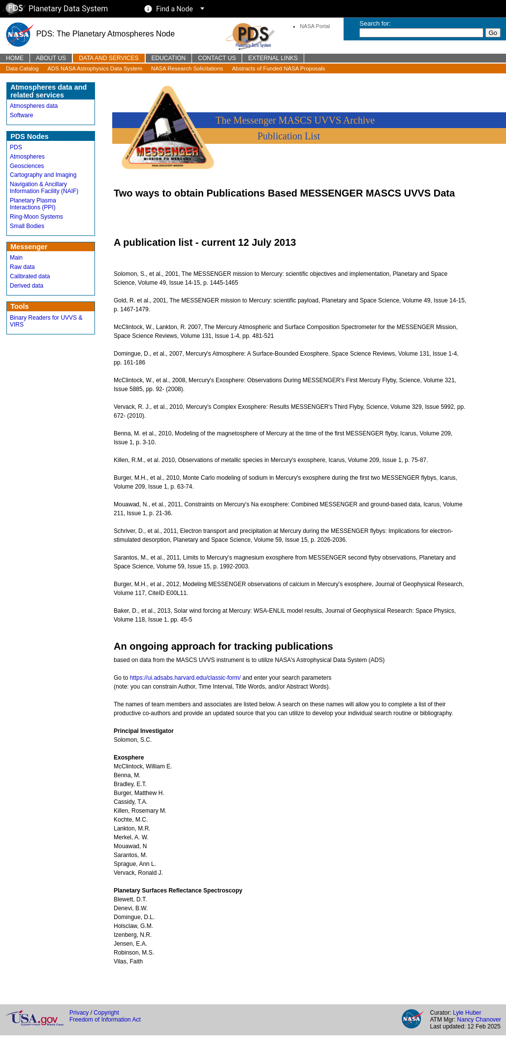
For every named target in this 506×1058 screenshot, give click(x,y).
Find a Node (174, 9)
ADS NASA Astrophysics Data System (95, 68)
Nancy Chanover (479, 1019)
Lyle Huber (467, 1012)
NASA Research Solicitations (187, 68)
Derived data (26, 285)
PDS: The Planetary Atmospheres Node (89, 34)
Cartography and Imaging (43, 174)
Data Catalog (22, 68)
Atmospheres (27, 156)
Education (169, 58)
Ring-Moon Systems (36, 216)
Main (16, 257)
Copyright (106, 1012)
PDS (16, 147)
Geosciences (27, 166)
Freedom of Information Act (105, 1019)
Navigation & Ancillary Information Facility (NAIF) (44, 188)
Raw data (22, 267)
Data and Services (108, 58)
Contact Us (217, 58)
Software (21, 115)
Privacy (79, 1012)
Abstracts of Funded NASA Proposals (278, 68)
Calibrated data (30, 276)
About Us (51, 58)
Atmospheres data (34, 105)
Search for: (375, 23)
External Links (273, 58)
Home (15, 58)
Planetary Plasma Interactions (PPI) (33, 204)
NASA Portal (315, 26)
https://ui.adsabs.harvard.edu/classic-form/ (185, 677)
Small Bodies (27, 226)
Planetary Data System (55, 8)
